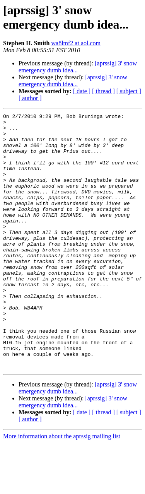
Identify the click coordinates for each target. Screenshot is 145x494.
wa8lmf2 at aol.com (76, 43)
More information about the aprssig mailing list (61, 487)
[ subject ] (128, 91)
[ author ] (30, 98)
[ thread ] (103, 91)
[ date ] (81, 91)
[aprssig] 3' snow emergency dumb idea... (78, 67)
